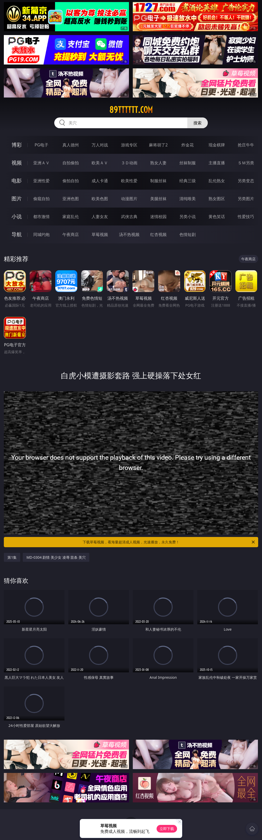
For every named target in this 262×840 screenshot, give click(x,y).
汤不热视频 (129, 234)
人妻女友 (100, 216)
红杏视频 (158, 234)
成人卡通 (100, 181)
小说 (17, 216)
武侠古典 (129, 216)
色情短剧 (187, 234)
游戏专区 (129, 145)
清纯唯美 (187, 198)
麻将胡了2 (158, 145)
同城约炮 (41, 234)
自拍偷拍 (70, 163)
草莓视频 (100, 234)
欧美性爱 (129, 181)
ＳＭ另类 (246, 163)
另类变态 (246, 181)
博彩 (17, 144)
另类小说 (187, 216)
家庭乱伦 (70, 216)
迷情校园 (158, 216)
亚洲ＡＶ (41, 163)
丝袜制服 (187, 163)
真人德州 (70, 145)
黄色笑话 (217, 216)
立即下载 (167, 828)
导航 (17, 234)
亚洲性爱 (41, 181)
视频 (17, 162)
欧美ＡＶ (100, 163)
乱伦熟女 (217, 181)
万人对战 (100, 145)
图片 (17, 198)
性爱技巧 (246, 216)
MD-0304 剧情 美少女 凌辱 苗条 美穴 (56, 557)
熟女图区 (217, 198)
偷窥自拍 (41, 198)
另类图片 (246, 198)
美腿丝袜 (158, 198)
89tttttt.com (131, 110)
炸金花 (187, 145)
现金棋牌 (217, 145)
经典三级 (187, 181)
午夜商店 (70, 234)
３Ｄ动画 (129, 163)
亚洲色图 (70, 198)
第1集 (12, 557)
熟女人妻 (158, 163)
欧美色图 (100, 198)
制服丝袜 (158, 181)
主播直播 (217, 163)
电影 (17, 180)
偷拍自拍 (70, 181)
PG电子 (41, 145)
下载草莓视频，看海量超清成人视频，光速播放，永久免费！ (169, 542)
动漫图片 (129, 198)
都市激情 (41, 216)
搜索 (197, 123)
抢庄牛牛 (246, 145)
